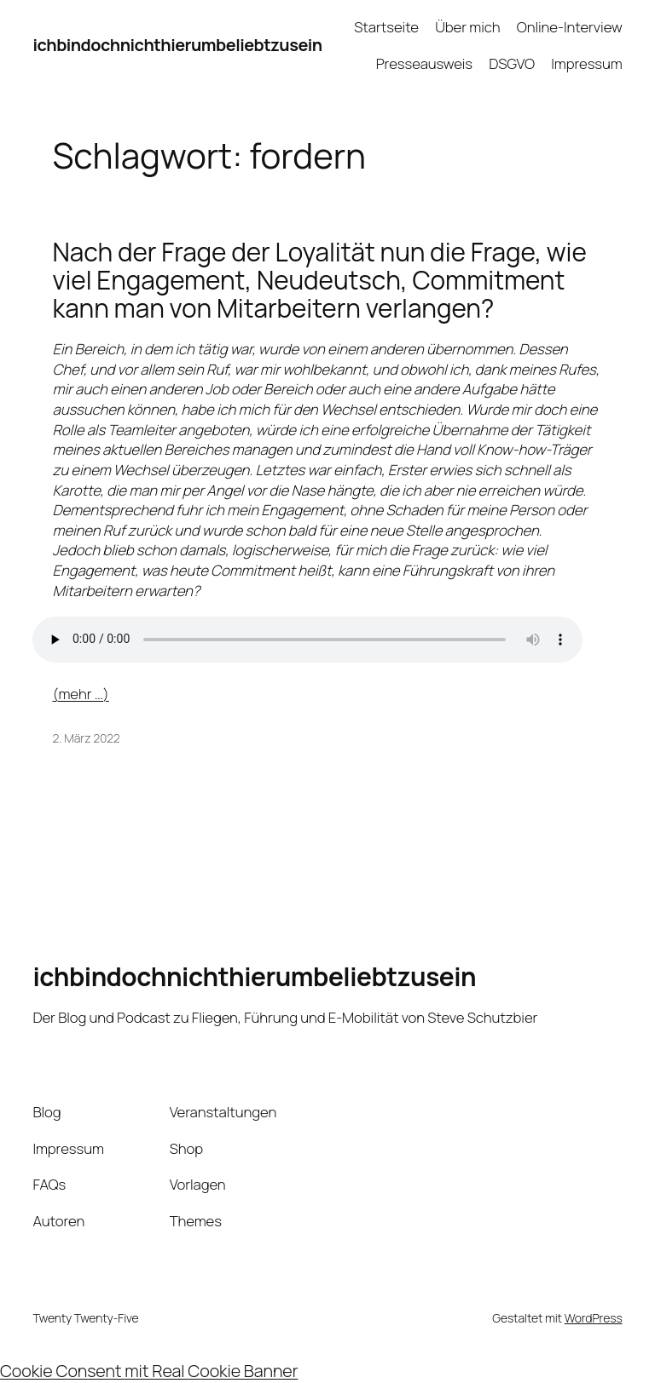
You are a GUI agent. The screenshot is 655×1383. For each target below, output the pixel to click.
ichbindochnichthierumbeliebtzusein (177, 44)
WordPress (594, 1318)
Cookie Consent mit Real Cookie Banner (149, 1370)
